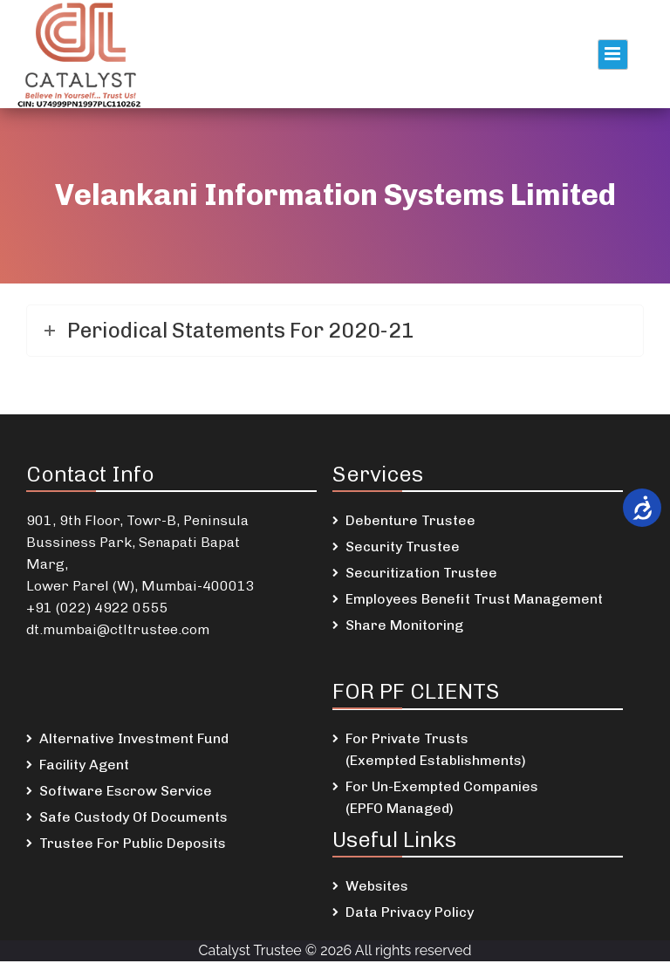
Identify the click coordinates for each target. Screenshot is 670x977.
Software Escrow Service (125, 790)
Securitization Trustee (421, 572)
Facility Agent (84, 764)
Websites (376, 886)
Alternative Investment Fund (134, 738)
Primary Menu (613, 54)
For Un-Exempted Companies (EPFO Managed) (441, 797)
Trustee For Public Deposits (132, 843)
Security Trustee (402, 546)
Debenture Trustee (410, 520)
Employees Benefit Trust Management (474, 599)
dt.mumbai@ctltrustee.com (117, 629)
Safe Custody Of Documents (133, 817)
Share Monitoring (404, 625)
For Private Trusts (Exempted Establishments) (435, 749)
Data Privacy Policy (409, 912)
